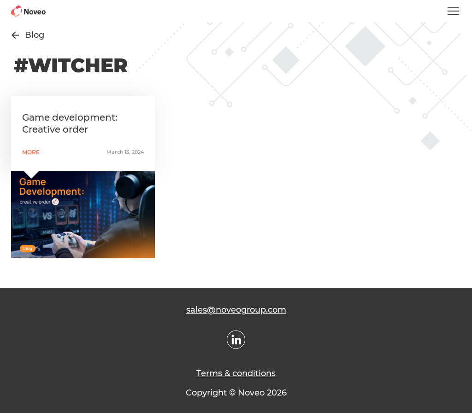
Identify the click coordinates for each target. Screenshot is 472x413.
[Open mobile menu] (453, 11)
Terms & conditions (236, 373)
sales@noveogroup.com (236, 310)
